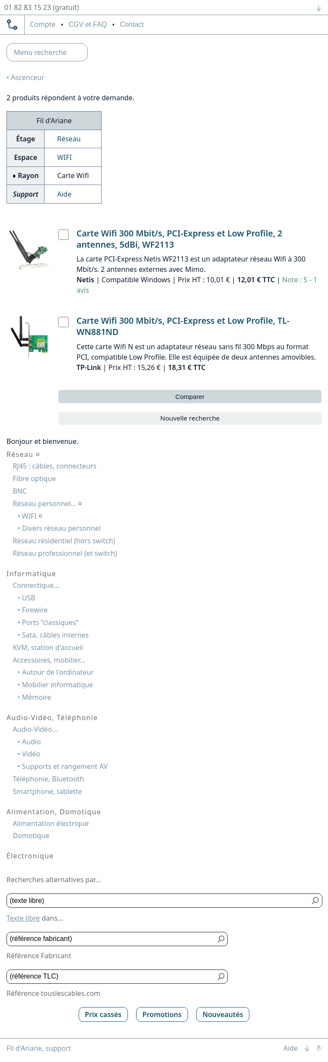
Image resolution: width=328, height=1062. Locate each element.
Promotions (162, 1014)
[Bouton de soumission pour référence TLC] (221, 976)
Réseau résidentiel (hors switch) (64, 540)
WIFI (64, 157)
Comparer (190, 396)
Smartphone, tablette (47, 791)
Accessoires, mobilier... (49, 660)
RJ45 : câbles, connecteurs (54, 466)
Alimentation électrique (51, 823)
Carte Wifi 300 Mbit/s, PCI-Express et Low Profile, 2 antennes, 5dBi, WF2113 (179, 238)
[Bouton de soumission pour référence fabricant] (221, 939)
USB (28, 598)
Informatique (31, 573)
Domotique (31, 835)
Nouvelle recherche (190, 418)
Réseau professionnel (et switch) (65, 553)
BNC (20, 491)
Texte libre (23, 918)
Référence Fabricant (38, 955)
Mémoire (36, 697)
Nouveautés (222, 1014)
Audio (31, 741)
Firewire (35, 610)
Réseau (69, 139)
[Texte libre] (158, 900)
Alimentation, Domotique (53, 811)
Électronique (30, 856)
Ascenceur (28, 77)
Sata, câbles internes (55, 635)
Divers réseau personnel (61, 528)
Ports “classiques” (50, 622)
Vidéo (31, 754)
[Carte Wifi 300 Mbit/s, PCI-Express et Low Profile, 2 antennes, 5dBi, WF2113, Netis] (63, 235)
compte (42, 24)
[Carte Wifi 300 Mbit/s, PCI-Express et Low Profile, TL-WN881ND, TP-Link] (63, 322)
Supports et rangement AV (65, 766)
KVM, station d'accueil (48, 647)
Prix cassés (103, 1014)
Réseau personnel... (47, 503)
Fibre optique (34, 478)
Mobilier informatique (57, 684)
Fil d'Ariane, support (38, 1048)
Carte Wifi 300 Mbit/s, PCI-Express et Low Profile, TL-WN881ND (183, 326)
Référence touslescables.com (53, 993)
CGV (87, 24)
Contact (131, 24)
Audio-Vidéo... (35, 729)
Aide (64, 194)
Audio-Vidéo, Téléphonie (52, 717)
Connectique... (36, 585)
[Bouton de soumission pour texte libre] (315, 900)
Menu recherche (40, 52)
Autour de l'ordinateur (58, 672)
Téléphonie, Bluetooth (48, 779)
